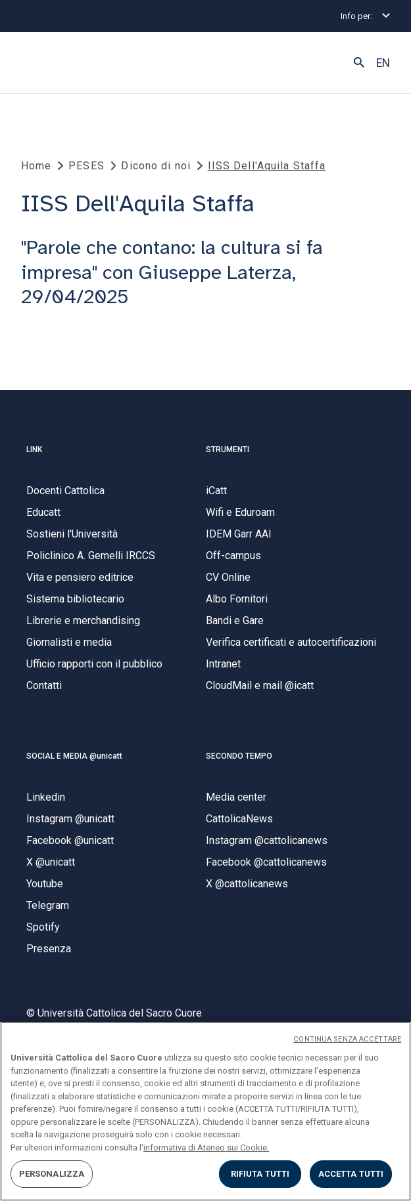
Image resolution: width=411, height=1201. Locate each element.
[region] (205, 1111)
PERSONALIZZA (52, 1174)
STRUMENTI (227, 449)
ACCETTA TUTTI (351, 1174)
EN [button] (383, 63)
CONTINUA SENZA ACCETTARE (347, 1039)
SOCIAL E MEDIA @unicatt (74, 756)
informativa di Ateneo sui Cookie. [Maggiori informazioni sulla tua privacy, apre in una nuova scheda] (206, 1147)
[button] (359, 63)
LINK (34, 449)
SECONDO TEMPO (239, 756)
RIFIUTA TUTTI (260, 1174)
